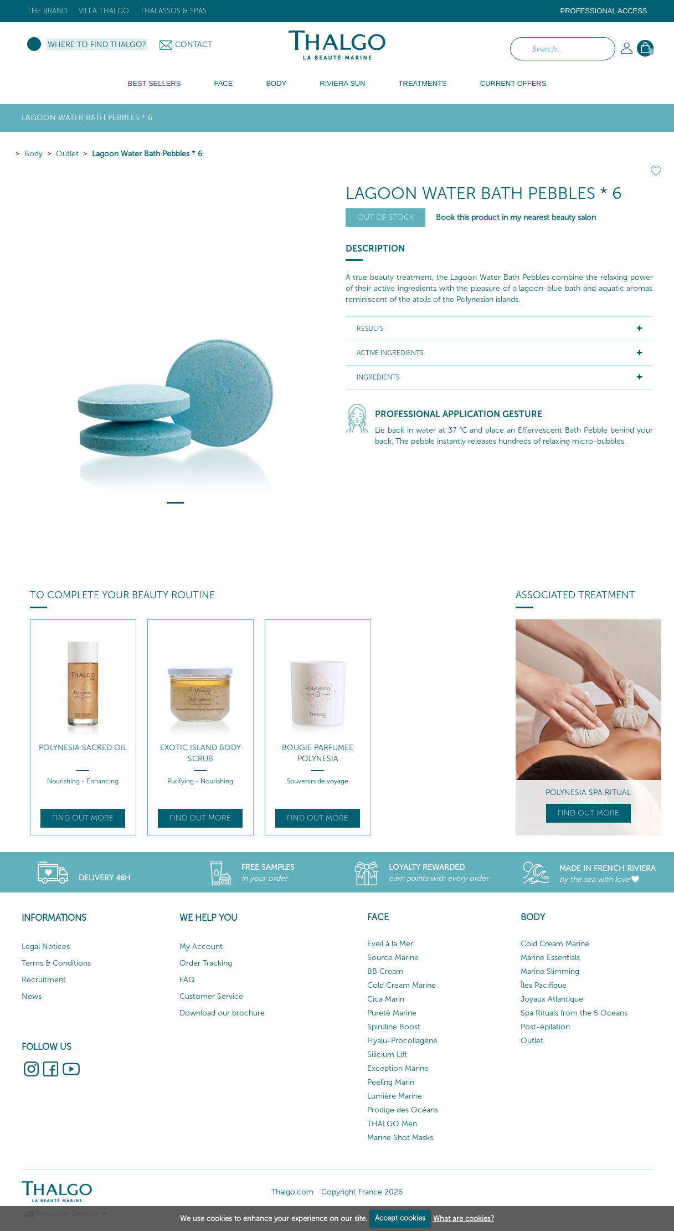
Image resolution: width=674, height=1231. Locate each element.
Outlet (67, 153)
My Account (201, 946)
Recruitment (44, 979)
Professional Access (603, 11)
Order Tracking (205, 963)
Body (33, 153)
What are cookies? (463, 1218)
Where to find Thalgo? (97, 44)
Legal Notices (46, 946)
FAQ (187, 979)
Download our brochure (222, 1013)
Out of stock (385, 217)
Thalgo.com (292, 1192)
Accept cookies (400, 1218)
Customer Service (211, 996)
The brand (47, 11)
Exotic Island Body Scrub (200, 753)
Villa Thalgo (104, 11)
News (32, 996)
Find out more (83, 818)
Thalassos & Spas (173, 11)
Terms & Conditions (56, 963)
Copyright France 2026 (362, 1192)
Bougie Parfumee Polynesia (317, 753)
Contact (193, 44)
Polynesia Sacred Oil (83, 747)
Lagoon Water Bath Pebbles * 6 (147, 153)
